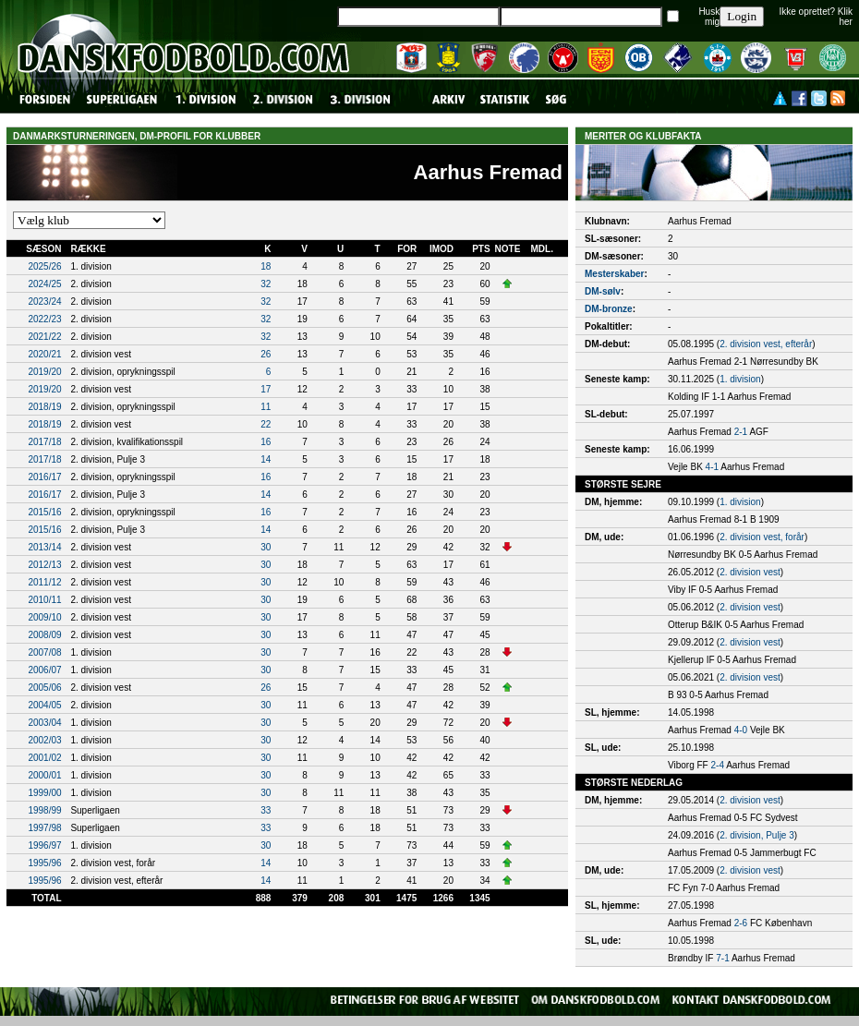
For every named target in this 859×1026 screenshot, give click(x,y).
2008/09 (44, 635)
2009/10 (44, 617)
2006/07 (44, 670)
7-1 (722, 958)
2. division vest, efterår (766, 344)
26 (265, 354)
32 (265, 284)
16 (265, 442)
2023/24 (44, 301)
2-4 (717, 765)
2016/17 (44, 477)
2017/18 (44, 442)
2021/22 (44, 337)
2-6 (740, 923)
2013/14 (44, 547)
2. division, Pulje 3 (757, 835)
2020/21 (44, 354)
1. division (740, 379)
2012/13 (44, 565)
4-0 (740, 730)
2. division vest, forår (762, 537)
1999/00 (44, 793)
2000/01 (44, 775)
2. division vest (750, 572)
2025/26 (44, 266)
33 (265, 810)
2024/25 (44, 284)
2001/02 (44, 758)
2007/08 (44, 652)
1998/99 (44, 810)
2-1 (740, 432)
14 (265, 459)
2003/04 (44, 723)
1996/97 (44, 845)
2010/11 (44, 600)
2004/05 (44, 705)
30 (265, 547)
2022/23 (44, 319)
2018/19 (44, 407)
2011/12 (44, 582)
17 (265, 389)
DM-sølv (603, 291)
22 (265, 424)
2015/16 (44, 512)
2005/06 (44, 687)
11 (265, 407)
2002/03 (44, 740)
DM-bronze (609, 309)
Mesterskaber (614, 274)
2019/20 (44, 372)
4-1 (712, 467)
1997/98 (44, 828)
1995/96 (44, 863)
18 (265, 266)
